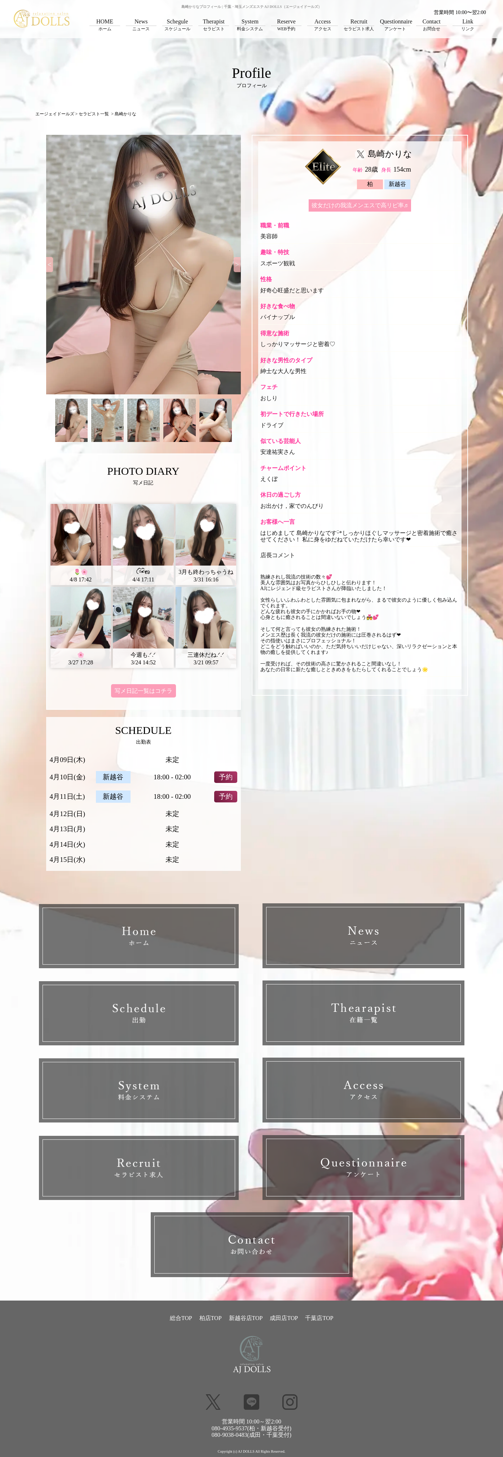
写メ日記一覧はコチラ (143, 691)
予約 (226, 777)
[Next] (237, 264)
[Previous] (49, 264)
